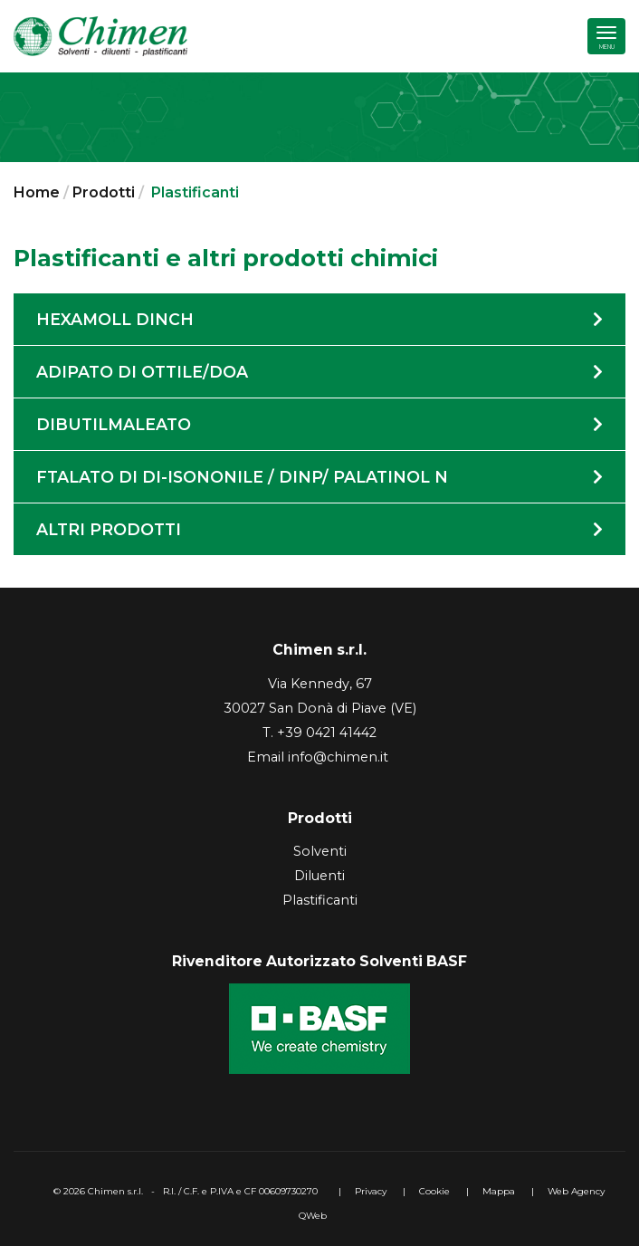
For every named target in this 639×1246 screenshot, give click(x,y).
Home (37, 192)
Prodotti (103, 192)
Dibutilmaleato (319, 424)
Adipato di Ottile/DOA (319, 371)
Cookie (434, 1191)
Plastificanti (320, 900)
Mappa (498, 1191)
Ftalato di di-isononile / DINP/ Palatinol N (319, 476)
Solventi (320, 851)
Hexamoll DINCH (319, 319)
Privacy (370, 1191)
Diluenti (319, 875)
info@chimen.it (338, 757)
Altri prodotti (319, 529)
